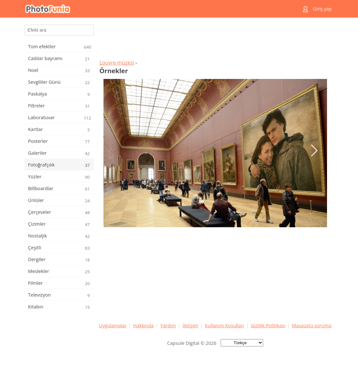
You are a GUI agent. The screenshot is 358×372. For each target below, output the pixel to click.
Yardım (168, 325)
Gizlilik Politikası (268, 325)
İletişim (190, 325)
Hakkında (143, 325)
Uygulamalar (112, 325)
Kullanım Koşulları (224, 325)
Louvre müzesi (116, 62)
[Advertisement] (215, 40)
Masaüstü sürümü (311, 325)
